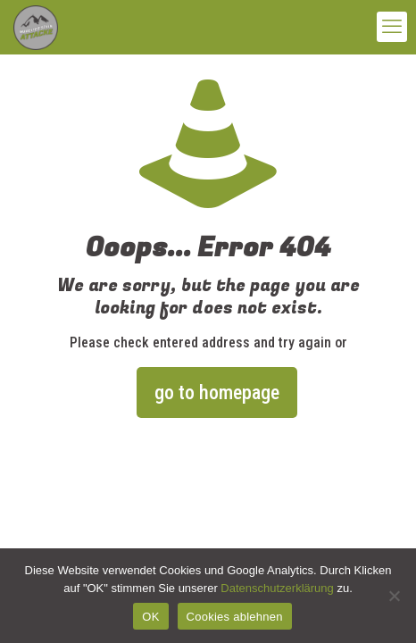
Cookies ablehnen (235, 616)
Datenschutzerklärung (276, 588)
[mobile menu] (392, 27)
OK (150, 616)
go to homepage (216, 392)
